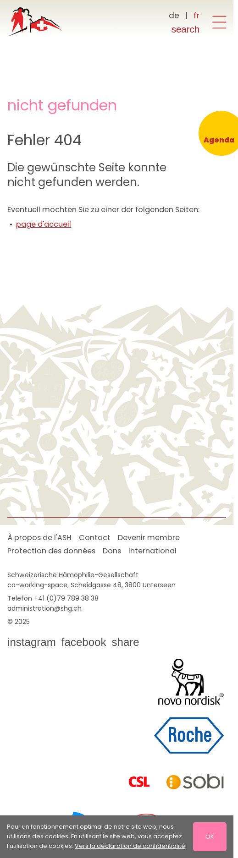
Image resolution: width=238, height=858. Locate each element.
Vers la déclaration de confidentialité (130, 846)
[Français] (196, 16)
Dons (112, 551)
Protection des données (51, 551)
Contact (95, 537)
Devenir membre (149, 537)
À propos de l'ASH (39, 537)
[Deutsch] (174, 16)
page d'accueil (43, 224)
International (152, 551)
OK (209, 836)
